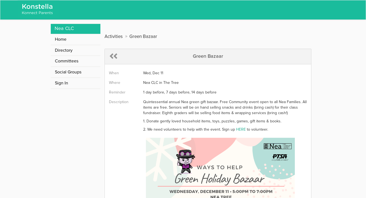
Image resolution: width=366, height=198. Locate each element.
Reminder (117, 92)
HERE (241, 129)
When (114, 73)
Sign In (61, 83)
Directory (64, 50)
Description (119, 102)
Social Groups (68, 72)
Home (60, 39)
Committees (66, 61)
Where (114, 83)
